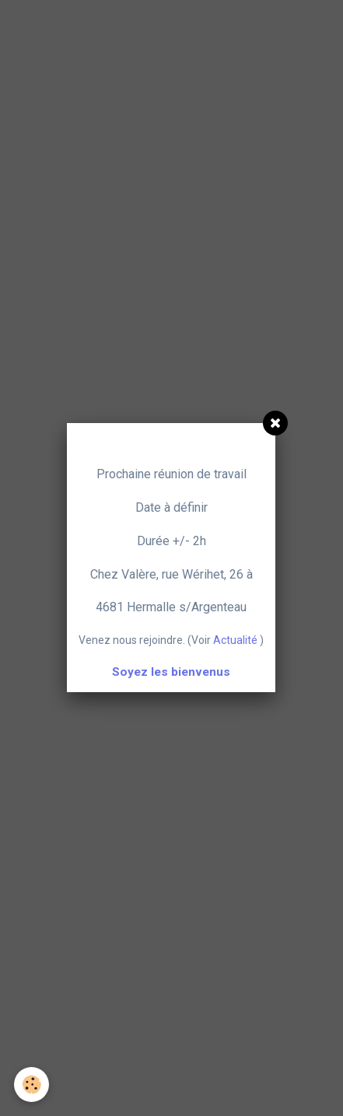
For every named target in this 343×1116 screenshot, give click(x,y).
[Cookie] (31, 1084)
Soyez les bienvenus (171, 672)
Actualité (235, 640)
